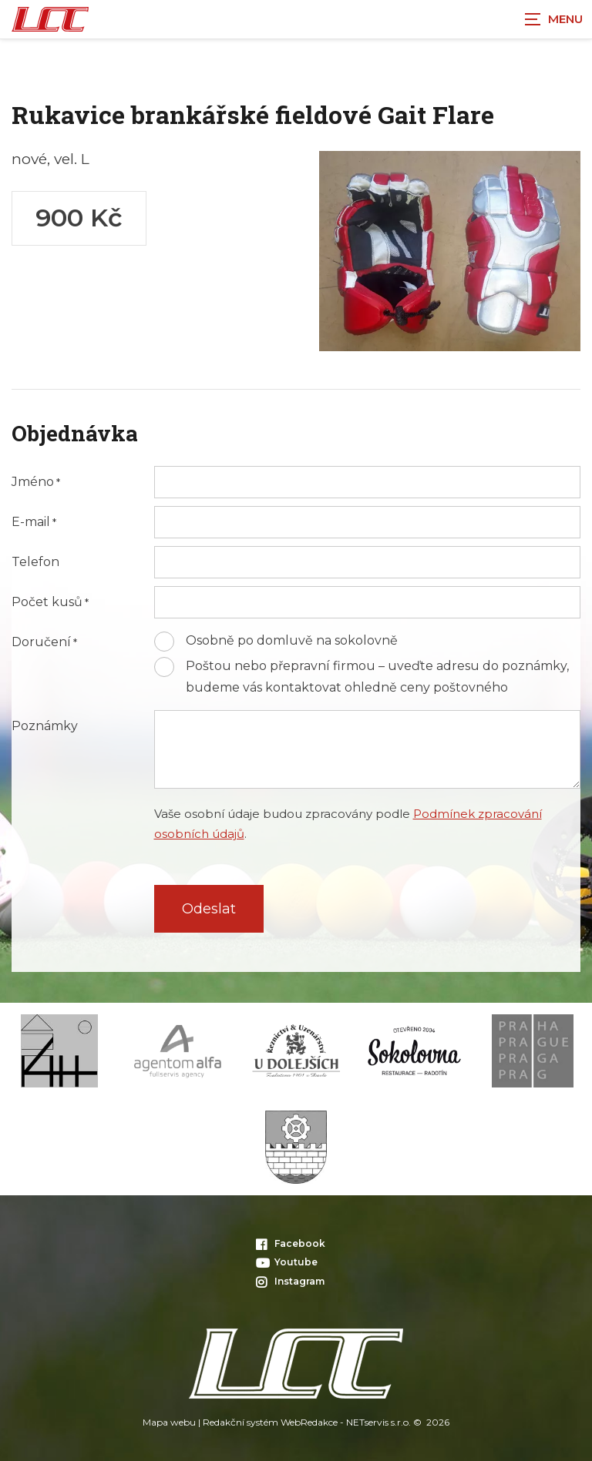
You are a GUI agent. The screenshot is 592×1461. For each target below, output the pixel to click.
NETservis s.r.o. (378, 1422)
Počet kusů (47, 602)
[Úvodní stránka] (50, 19)
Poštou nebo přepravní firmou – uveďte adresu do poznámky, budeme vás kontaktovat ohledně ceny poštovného (377, 676)
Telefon (35, 562)
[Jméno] (367, 482)
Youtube (287, 1262)
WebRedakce (309, 1422)
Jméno (33, 482)
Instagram (290, 1281)
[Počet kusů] (367, 602)
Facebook (290, 1243)
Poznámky (45, 726)
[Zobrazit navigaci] (553, 19)
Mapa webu (169, 1422)
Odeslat (209, 908)
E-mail (31, 522)
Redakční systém (240, 1422)
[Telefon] (367, 562)
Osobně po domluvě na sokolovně (292, 640)
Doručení (41, 642)
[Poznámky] (367, 749)
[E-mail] (367, 522)
